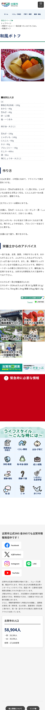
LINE (31, 563)
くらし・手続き (16, 14)
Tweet (30, 302)
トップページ (6, 23)
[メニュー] (41, 5)
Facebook (11, 545)
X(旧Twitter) (12, 554)
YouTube (11, 573)
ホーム (6, 14)
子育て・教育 (28, 14)
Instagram (11, 563)
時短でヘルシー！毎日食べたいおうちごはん (19, 26)
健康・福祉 (37, 14)
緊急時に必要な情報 (22, 397)
